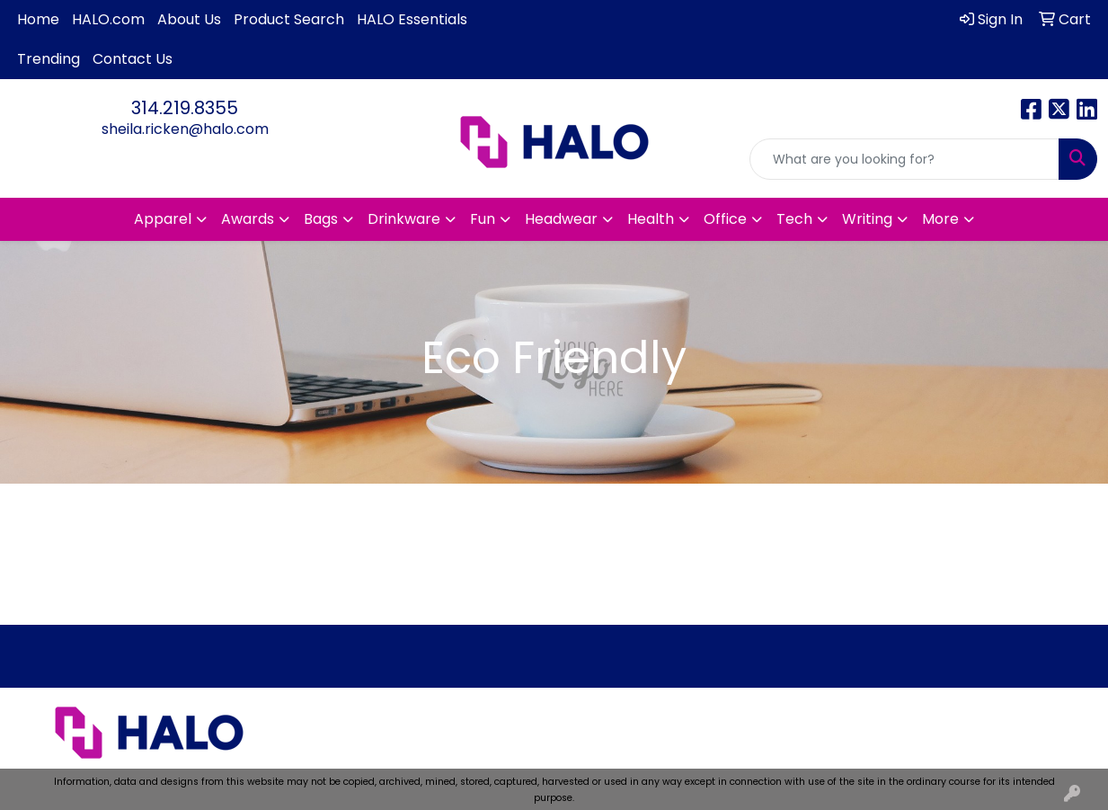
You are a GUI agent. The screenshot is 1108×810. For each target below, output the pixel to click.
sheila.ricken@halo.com (185, 129)
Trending (48, 59)
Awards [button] (247, 219)
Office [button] (725, 219)
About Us (189, 19)
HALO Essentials (412, 19)
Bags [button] (321, 219)
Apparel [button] (162, 219)
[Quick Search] (904, 159)
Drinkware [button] (404, 219)
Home (38, 19)
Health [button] (650, 219)
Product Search (289, 19)
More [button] (940, 219)
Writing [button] (867, 219)
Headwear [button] (561, 219)
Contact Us (133, 59)
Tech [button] (794, 219)
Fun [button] (482, 219)
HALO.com (108, 19)
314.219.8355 (184, 107)
